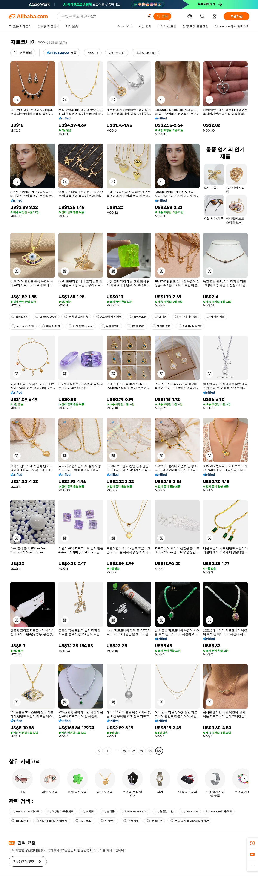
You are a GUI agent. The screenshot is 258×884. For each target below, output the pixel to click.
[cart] (203, 17)
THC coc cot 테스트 (25, 811)
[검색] (162, 16)
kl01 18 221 (83, 821)
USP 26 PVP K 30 (135, 811)
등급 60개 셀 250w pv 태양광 (189, 821)
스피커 (161, 316)
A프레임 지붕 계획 (108, 316)
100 (159, 750)
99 (150, 750)
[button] (149, 16)
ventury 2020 (45, 316)
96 (124, 750)
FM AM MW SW (190, 326)
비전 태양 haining (81, 326)
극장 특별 (131, 821)
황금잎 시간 (164, 811)
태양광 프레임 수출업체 (51, 821)
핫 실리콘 (154, 821)
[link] (252, 843)
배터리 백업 (215, 316)
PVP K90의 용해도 (219, 811)
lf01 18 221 (189, 811)
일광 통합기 (110, 326)
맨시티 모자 (161, 326)
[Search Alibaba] (102, 16)
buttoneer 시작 (22, 326)
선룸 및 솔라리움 (76, 316)
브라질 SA (19, 316)
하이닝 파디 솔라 (186, 316)
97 (133, 750)
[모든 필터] (22, 52)
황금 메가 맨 (51, 326)
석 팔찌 (88, 811)
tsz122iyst (19, 821)
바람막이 (108, 821)
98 (141, 750)
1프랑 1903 (135, 326)
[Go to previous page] (99, 751)
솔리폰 (109, 811)
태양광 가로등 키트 (60, 811)
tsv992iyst (138, 316)
